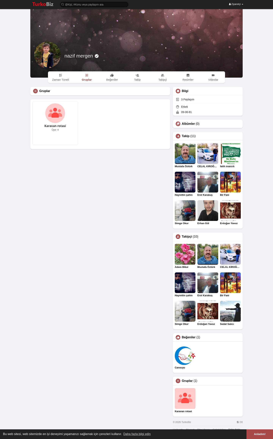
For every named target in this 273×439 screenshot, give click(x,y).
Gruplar (187, 380)
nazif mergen (79, 56)
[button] (94, 4)
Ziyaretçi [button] (236, 4)
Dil (240, 422)
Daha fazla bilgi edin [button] (137, 434)
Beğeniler (189, 337)
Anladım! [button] (260, 434)
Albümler (188, 123)
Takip (186, 136)
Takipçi (187, 236)
